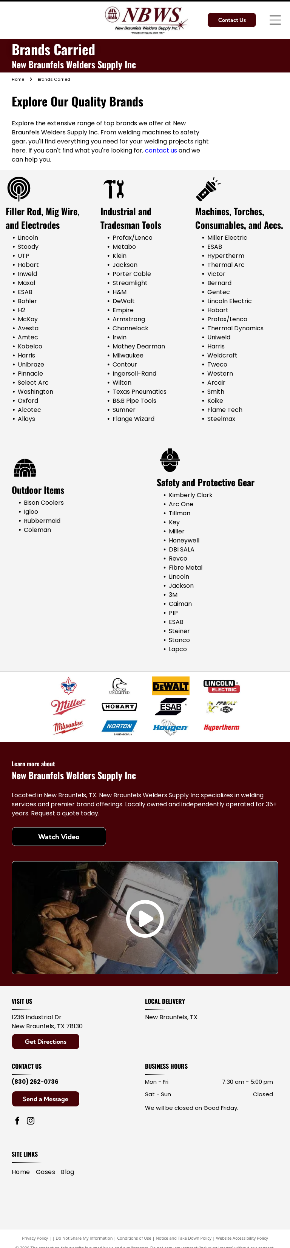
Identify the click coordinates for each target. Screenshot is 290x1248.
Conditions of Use (134, 1238)
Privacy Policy (35, 1238)
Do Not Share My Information (84, 1238)
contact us (161, 150)
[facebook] (17, 1121)
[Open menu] (275, 20)
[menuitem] (24, 1172)
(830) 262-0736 (35, 1082)
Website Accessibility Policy (242, 1238)
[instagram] (30, 1121)
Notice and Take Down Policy (184, 1238)
